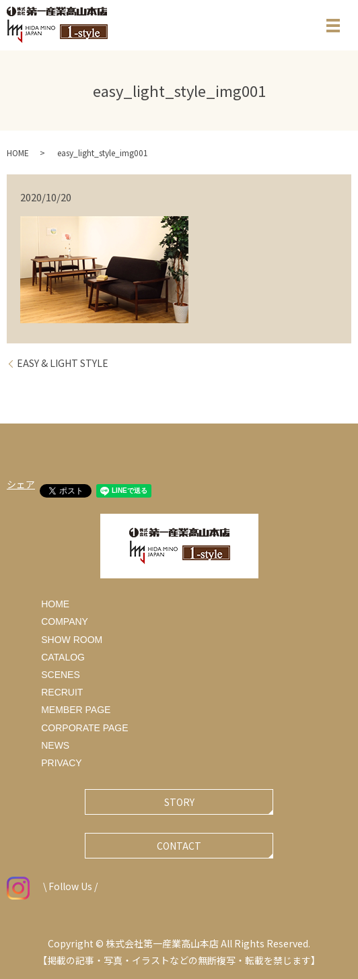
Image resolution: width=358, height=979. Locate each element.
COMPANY (64, 621)
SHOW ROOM (71, 639)
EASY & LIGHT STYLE (62, 363)
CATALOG (63, 657)
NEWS (55, 745)
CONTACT (179, 845)
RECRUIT (62, 692)
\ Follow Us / (52, 886)
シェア (21, 484)
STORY (179, 802)
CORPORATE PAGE (84, 727)
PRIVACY (61, 762)
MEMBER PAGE (75, 709)
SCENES (60, 674)
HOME (18, 152)
